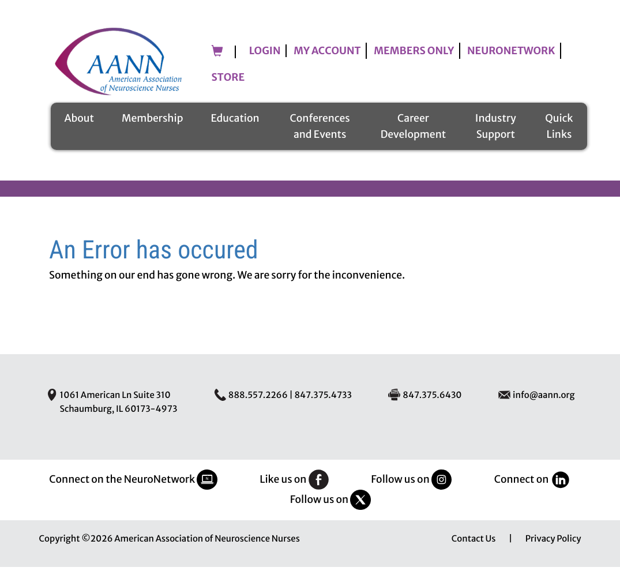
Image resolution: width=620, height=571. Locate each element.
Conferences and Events (320, 130)
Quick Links (559, 130)
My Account (327, 57)
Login (265, 57)
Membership (152, 122)
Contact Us (474, 543)
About (79, 122)
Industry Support (495, 130)
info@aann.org (543, 399)
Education (235, 122)
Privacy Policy (553, 543)
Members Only (414, 57)
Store (228, 83)
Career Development (413, 130)
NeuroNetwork (511, 57)
